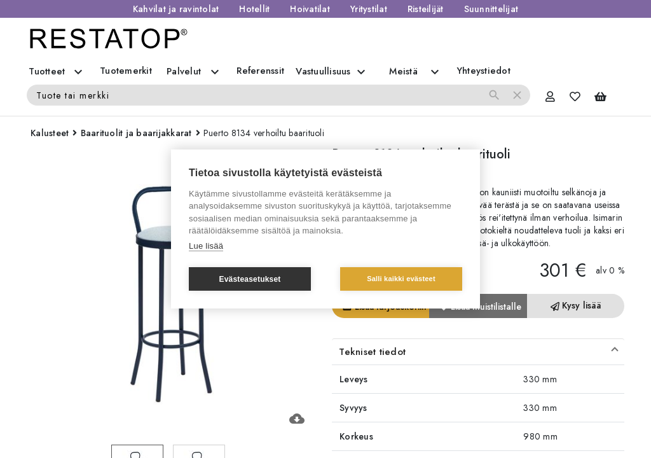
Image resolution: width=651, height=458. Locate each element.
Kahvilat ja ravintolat (176, 9)
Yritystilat (368, 9)
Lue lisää (206, 246)
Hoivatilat (310, 9)
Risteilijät (426, 9)
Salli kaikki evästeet (401, 278)
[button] (478, 351)
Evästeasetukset (249, 279)
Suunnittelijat (491, 9)
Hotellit (254, 9)
